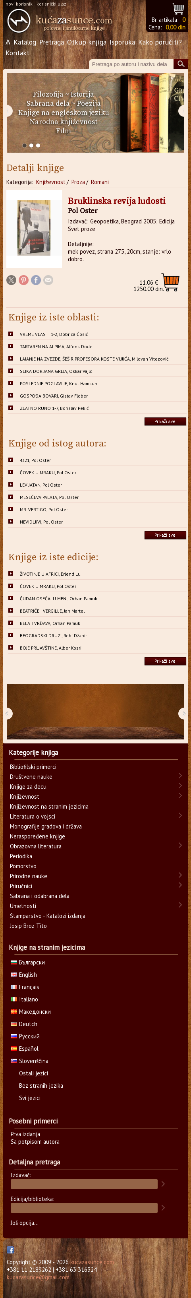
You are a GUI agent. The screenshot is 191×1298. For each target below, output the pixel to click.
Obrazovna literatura (36, 846)
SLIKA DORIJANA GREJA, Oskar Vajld (56, 371)
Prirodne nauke (28, 876)
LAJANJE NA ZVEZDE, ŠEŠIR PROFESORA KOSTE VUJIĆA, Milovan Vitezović (94, 359)
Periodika (21, 856)
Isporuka (122, 42)
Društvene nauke (31, 776)
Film (63, 131)
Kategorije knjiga (33, 752)
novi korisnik (19, 4)
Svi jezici (30, 1098)
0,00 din (175, 27)
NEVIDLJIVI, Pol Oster (41, 522)
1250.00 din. (148, 286)
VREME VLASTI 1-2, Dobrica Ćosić (54, 334)
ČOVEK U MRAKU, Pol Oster (48, 472)
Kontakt (17, 52)
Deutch (24, 1024)
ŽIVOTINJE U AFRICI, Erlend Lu (50, 574)
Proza (78, 182)
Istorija (82, 94)
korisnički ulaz (51, 4)
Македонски (31, 1011)
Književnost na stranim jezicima (49, 806)
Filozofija (48, 94)
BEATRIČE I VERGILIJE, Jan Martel (52, 611)
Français (25, 987)
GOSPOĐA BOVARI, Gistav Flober (54, 396)
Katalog (25, 42)
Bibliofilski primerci (33, 766)
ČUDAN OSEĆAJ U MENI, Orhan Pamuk (58, 598)
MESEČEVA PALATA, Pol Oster (49, 497)
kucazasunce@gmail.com (38, 1277)
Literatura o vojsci (32, 816)
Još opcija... (25, 1222)
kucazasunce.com (92, 1262)
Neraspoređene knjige (37, 836)
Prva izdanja (25, 1134)
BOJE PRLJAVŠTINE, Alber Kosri (50, 648)
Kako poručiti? (160, 42)
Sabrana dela (48, 103)
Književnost (51, 182)
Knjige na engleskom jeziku (63, 112)
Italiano (24, 999)
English (24, 974)
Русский (25, 1036)
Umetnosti (23, 906)
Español (25, 1048)
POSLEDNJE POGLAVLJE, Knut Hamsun (58, 383)
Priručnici (21, 886)
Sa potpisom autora (35, 1141)
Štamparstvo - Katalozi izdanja (47, 916)
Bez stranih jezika (41, 1085)
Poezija (89, 103)
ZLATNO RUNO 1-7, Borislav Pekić (54, 408)
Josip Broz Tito (28, 925)
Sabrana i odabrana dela (39, 896)
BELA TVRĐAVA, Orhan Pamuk (50, 623)
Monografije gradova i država (46, 826)
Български (28, 962)
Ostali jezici (33, 1073)
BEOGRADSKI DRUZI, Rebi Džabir (53, 635)
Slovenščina (29, 1061)
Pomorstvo (23, 866)
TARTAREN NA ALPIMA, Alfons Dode (56, 346)
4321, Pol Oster (35, 460)
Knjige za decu (28, 786)
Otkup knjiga (86, 42)
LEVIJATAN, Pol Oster (41, 485)
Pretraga (51, 42)
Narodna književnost (63, 121)
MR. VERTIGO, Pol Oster (44, 509)
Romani (100, 182)
